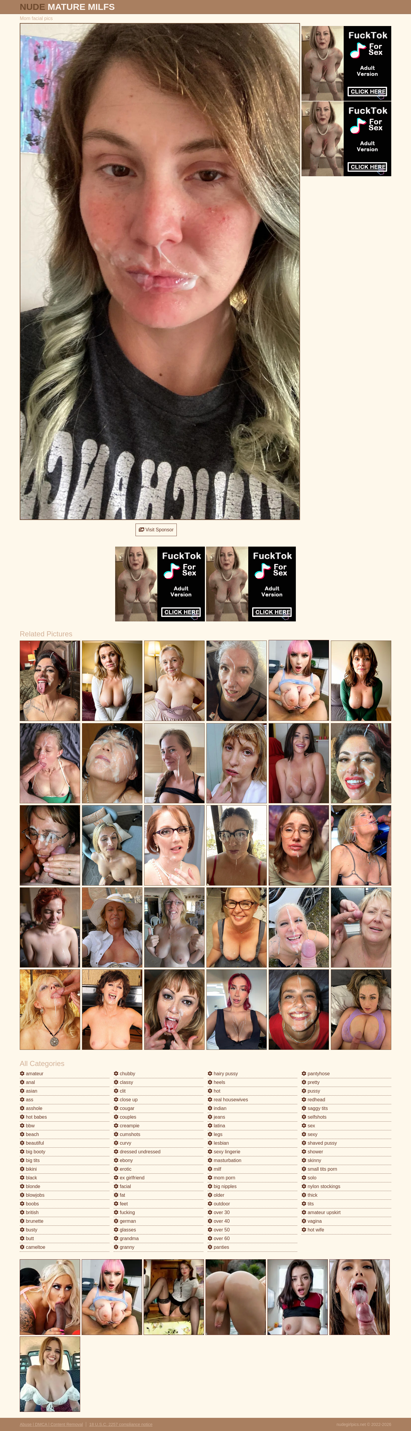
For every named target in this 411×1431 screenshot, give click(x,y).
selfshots (314, 1117)
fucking (124, 1212)
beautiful (32, 1143)
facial (122, 1186)
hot (214, 1091)
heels (216, 1082)
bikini (28, 1169)
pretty (310, 1082)
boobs (29, 1203)
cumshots (127, 1134)
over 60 (219, 1238)
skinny (311, 1160)
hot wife (313, 1229)
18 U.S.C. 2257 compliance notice (121, 1424)
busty (28, 1229)
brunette (31, 1221)
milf (214, 1169)
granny (124, 1247)
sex (308, 1125)
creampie (126, 1125)
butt (27, 1238)
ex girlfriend (129, 1177)
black (28, 1177)
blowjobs (32, 1195)
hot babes (33, 1117)
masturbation (224, 1160)
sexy (309, 1134)
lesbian (218, 1143)
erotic (123, 1169)
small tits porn (319, 1169)
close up (126, 1099)
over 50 (219, 1229)
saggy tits (315, 1108)
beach (29, 1134)
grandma (126, 1238)
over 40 (219, 1221)
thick (309, 1195)
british (29, 1212)
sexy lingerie (224, 1151)
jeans (216, 1117)
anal (27, 1082)
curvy (122, 1143)
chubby (124, 1073)
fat (119, 1195)
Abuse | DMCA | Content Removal (51, 1424)
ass (26, 1099)
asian (28, 1091)
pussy (311, 1091)
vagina (312, 1221)
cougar (124, 1108)
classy (123, 1082)
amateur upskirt (321, 1212)
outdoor (219, 1203)
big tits (30, 1160)
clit (120, 1091)
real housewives (228, 1099)
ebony (123, 1160)
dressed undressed (137, 1151)
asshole (31, 1108)
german (125, 1221)
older (216, 1195)
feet (121, 1203)
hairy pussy (223, 1073)
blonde (30, 1186)
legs (215, 1134)
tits (308, 1203)
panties (218, 1247)
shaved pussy (319, 1143)
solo (309, 1177)
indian (217, 1108)
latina (216, 1125)
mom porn (221, 1177)
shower (312, 1151)
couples (125, 1117)
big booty (32, 1151)
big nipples (222, 1186)
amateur (31, 1073)
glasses (125, 1229)
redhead (313, 1099)
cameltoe (32, 1247)
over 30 (219, 1212)
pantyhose (316, 1073)
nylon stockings (321, 1186)
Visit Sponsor (156, 529)
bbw (27, 1125)
